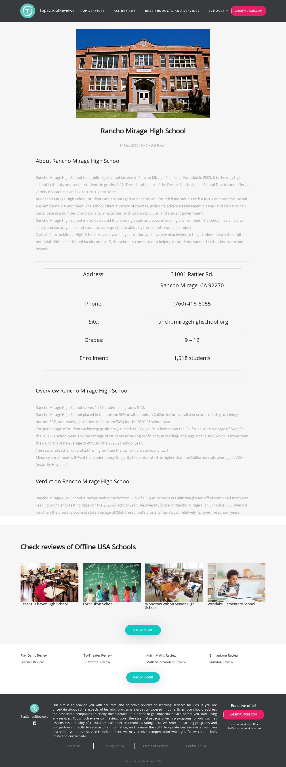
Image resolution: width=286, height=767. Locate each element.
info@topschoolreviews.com (243, 728)
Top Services (92, 11)
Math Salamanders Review (166, 662)
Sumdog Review (221, 662)
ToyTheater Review (98, 655)
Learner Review (32, 662)
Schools (217, 11)
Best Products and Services (172, 11)
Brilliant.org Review (223, 655)
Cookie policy (196, 746)
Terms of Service (155, 746)
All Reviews (125, 11)
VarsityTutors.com (248, 11)
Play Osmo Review (34, 655)
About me (73, 746)
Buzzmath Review (97, 662)
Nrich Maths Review (161, 655)
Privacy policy (114, 746)
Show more (143, 630)
